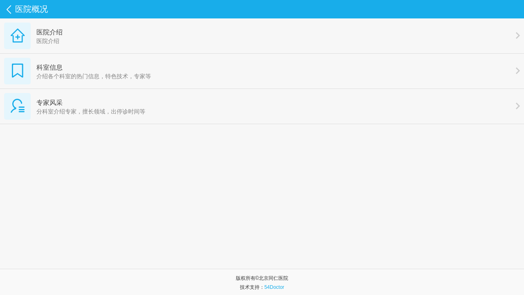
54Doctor (274, 287)
